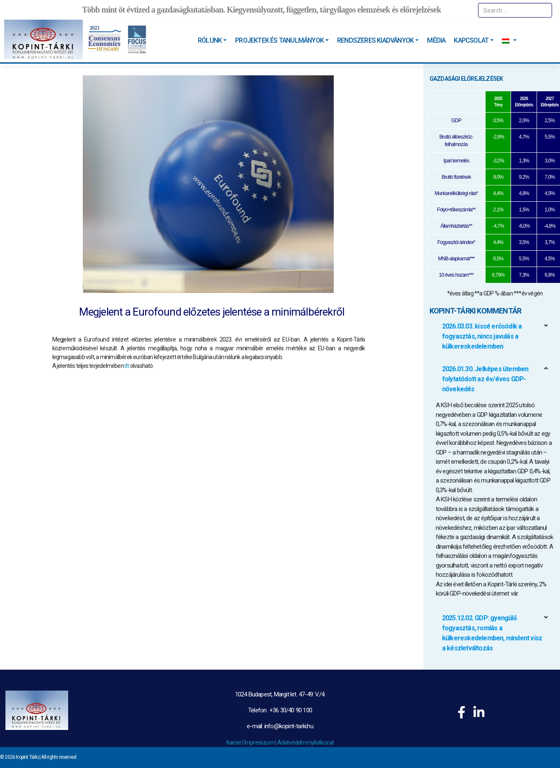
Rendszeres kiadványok (375, 40)
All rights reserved (58, 757)
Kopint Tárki (27, 757)
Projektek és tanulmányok (279, 40)
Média (436, 40)
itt (127, 365)
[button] (494, 336)
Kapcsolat (471, 40)
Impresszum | (260, 742)
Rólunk (210, 40)
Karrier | (235, 742)
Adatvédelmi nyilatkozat (305, 742)
